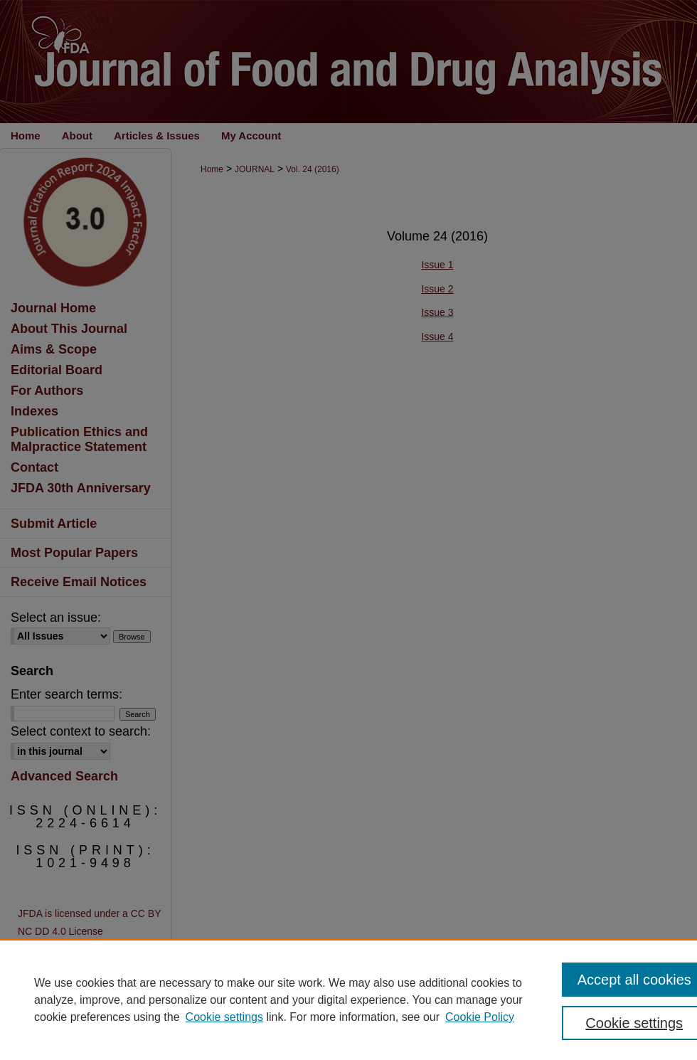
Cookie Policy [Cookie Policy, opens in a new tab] (479, 1017)
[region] (348, 999)
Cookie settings (224, 1017)
